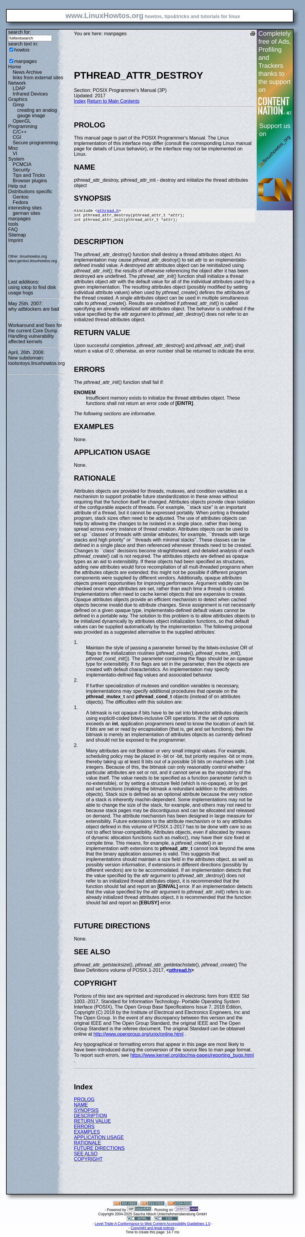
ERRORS (84, 1129)
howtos (22, 49)
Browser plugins (30, 180)
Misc (13, 148)
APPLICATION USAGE (99, 1140)
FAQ (13, 229)
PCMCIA (22, 164)
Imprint (15, 240)
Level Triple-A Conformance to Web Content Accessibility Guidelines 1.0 (152, 1226)
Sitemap (17, 234)
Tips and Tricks (29, 175)
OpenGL (22, 121)
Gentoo (20, 196)
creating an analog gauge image (37, 113)
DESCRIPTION (90, 1118)
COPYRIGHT (88, 1161)
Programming (22, 126)
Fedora (20, 202)
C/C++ (20, 131)
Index (80, 101)
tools (13, 224)
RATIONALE (87, 1145)
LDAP (19, 88)
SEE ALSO (86, 1156)
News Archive (27, 72)
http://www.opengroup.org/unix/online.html (139, 1036)
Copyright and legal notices (153, 1231)
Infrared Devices (30, 93)
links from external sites (38, 77)
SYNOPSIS (86, 1113)
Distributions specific (30, 191)
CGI (17, 137)
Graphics (17, 99)
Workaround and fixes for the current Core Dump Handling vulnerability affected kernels (35, 333)
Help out (17, 186)
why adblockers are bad (33, 309)
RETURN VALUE (92, 1123)
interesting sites (25, 207)
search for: (19, 32)
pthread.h (108, 211)
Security (21, 169)
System (16, 159)
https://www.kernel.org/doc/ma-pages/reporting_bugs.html (192, 1057)
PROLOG (84, 1102)
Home (14, 66)
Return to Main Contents (113, 101)
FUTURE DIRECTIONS (99, 1151)
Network (17, 83)
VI (15, 153)
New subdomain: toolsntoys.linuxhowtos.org (36, 360)
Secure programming (35, 142)
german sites (26, 213)
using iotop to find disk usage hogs (32, 290)
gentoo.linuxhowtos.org (37, 261)
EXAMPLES (87, 1134)
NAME (81, 1107)
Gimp (18, 104)
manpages (25, 61)
